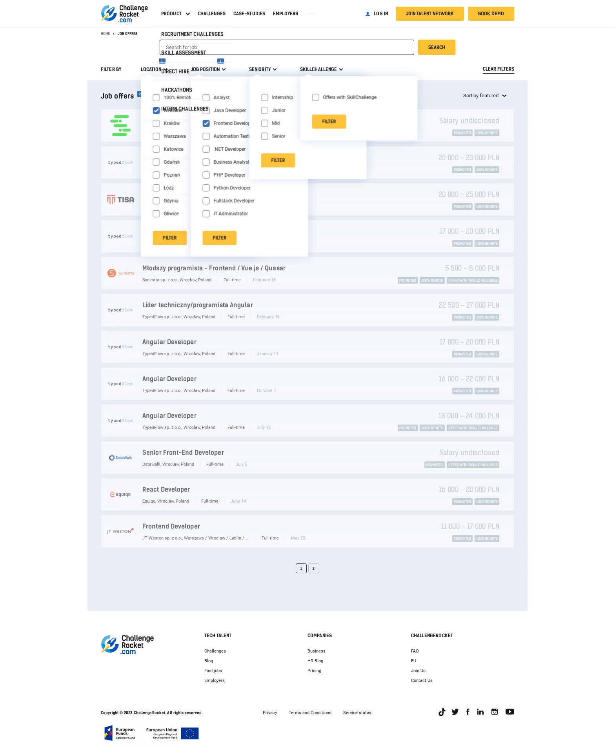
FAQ (415, 651)
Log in (381, 13)
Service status (357, 712)
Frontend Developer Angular (183, 194)
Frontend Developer (171, 526)
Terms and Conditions (310, 712)
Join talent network (430, 13)
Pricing (314, 670)
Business (317, 651)
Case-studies (249, 13)
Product (171, 13)
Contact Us (422, 680)
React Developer (166, 120)
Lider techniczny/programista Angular (197, 305)
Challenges (212, 13)
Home (105, 33)
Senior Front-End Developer (183, 452)
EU (413, 661)
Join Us (418, 670)
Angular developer (169, 157)
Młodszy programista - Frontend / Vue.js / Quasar (214, 268)
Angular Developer (169, 342)
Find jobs (213, 670)
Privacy (270, 712)
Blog (208, 661)
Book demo (491, 13)
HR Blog (315, 661)
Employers (285, 13)
